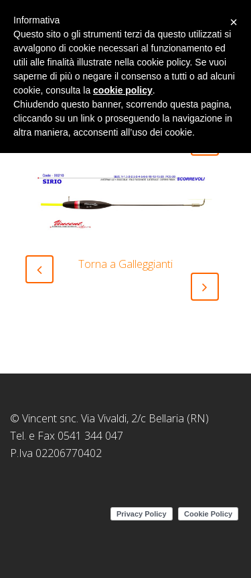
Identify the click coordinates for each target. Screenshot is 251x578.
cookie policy (123, 90)
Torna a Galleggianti (125, 264)
